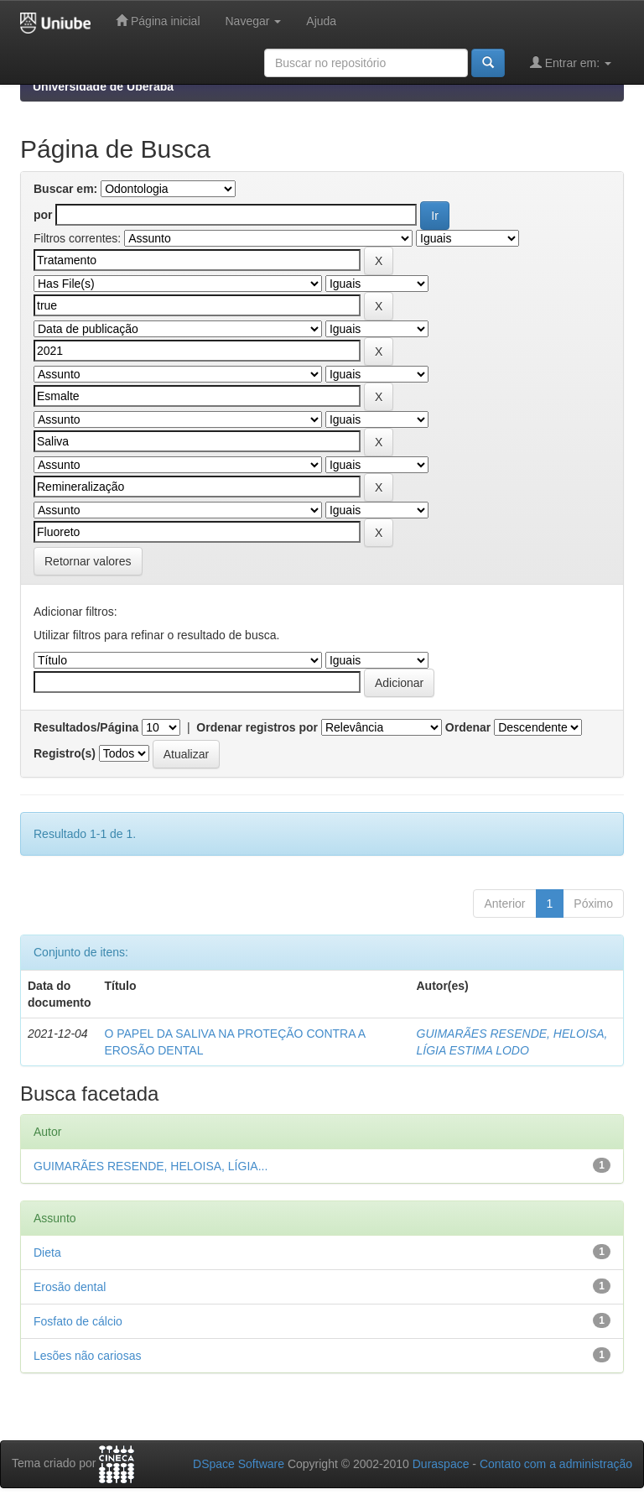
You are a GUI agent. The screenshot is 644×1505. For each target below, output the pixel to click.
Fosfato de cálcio (78, 1321)
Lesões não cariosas (87, 1355)
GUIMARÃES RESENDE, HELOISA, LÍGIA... (150, 1166)
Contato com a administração (556, 1464)
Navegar (254, 21)
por (43, 214)
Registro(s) (65, 753)
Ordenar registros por (257, 727)
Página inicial (158, 20)
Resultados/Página (86, 727)
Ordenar (468, 727)
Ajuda (321, 21)
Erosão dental (70, 1287)
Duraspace (441, 1464)
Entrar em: (570, 62)
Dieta (47, 1252)
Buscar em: (65, 188)
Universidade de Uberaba (103, 86)
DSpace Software (238, 1464)
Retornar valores (88, 561)
